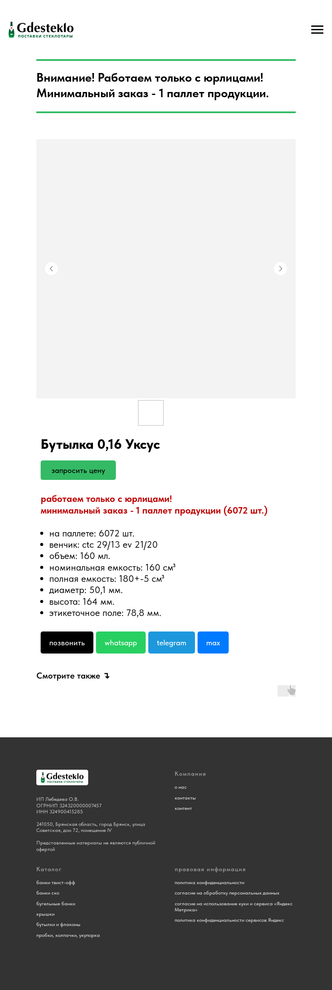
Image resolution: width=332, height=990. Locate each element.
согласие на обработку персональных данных (227, 893)
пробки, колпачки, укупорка (68, 935)
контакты (185, 798)
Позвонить (67, 642)
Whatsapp (121, 642)
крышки (45, 914)
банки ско (47, 893)
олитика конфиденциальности (210, 882)
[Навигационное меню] (317, 29)
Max (213, 642)
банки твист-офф (55, 882)
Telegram (171, 642)
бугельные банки (55, 904)
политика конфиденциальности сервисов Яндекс (229, 920)
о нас (181, 787)
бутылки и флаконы (58, 924)
